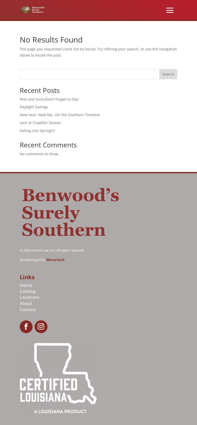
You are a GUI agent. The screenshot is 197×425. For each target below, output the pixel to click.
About (26, 303)
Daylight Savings (34, 106)
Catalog (27, 291)
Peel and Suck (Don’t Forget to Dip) (49, 99)
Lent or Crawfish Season (40, 122)
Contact (28, 309)
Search (168, 74)
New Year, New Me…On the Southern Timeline (60, 114)
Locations (29, 297)
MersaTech (55, 259)
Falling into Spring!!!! (37, 130)
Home (26, 285)
